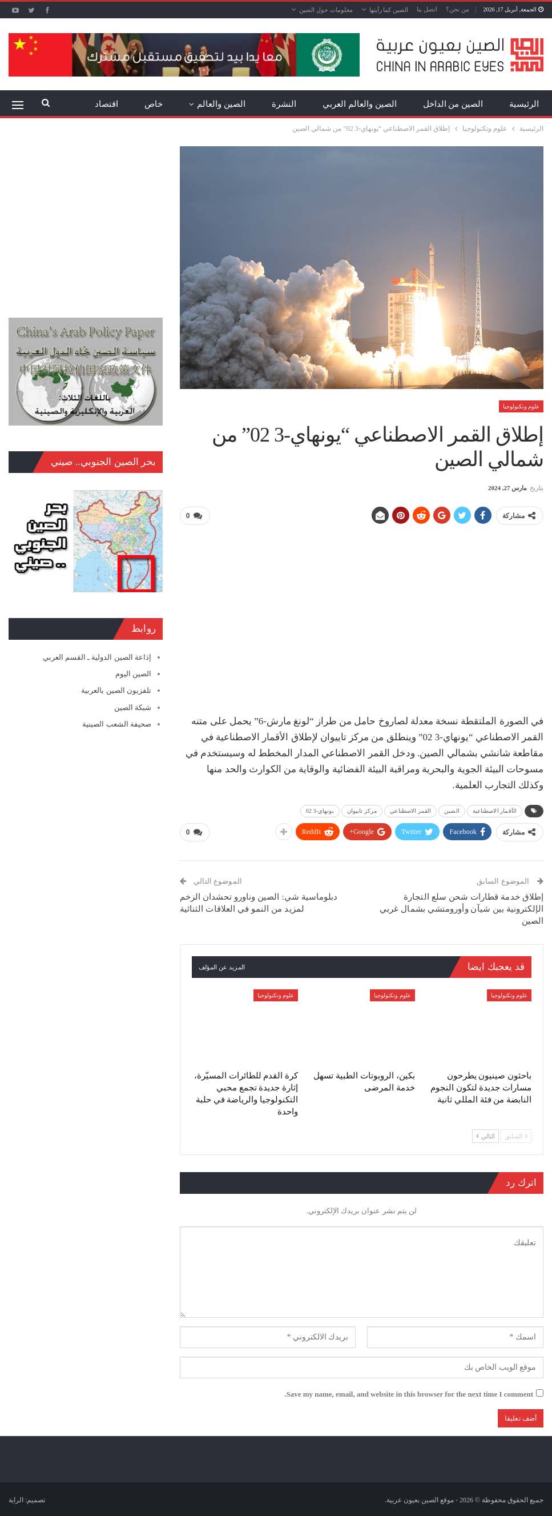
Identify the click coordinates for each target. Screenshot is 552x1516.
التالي (485, 1133)
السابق (516, 1133)
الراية (16, 1498)
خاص (153, 104)
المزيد (107, 104)
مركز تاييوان (362, 810)
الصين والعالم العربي (360, 104)
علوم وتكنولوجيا (521, 406)
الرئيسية (524, 104)
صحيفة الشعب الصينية (116, 724)
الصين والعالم (221, 104)
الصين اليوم (133, 673)
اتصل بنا (427, 9)
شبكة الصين (132, 707)
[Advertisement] (361, 615)
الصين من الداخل (453, 104)
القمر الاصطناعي (410, 810)
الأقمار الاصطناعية (495, 810)
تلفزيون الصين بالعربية (116, 690)
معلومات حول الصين (326, 9)
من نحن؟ (457, 9)
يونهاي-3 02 (320, 810)
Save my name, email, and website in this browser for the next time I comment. (408, 1391)
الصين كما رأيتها (389, 9)
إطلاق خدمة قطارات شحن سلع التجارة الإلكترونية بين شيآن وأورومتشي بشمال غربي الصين (461, 907)
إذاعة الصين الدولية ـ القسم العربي (97, 657)
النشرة (284, 104)
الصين (452, 810)
